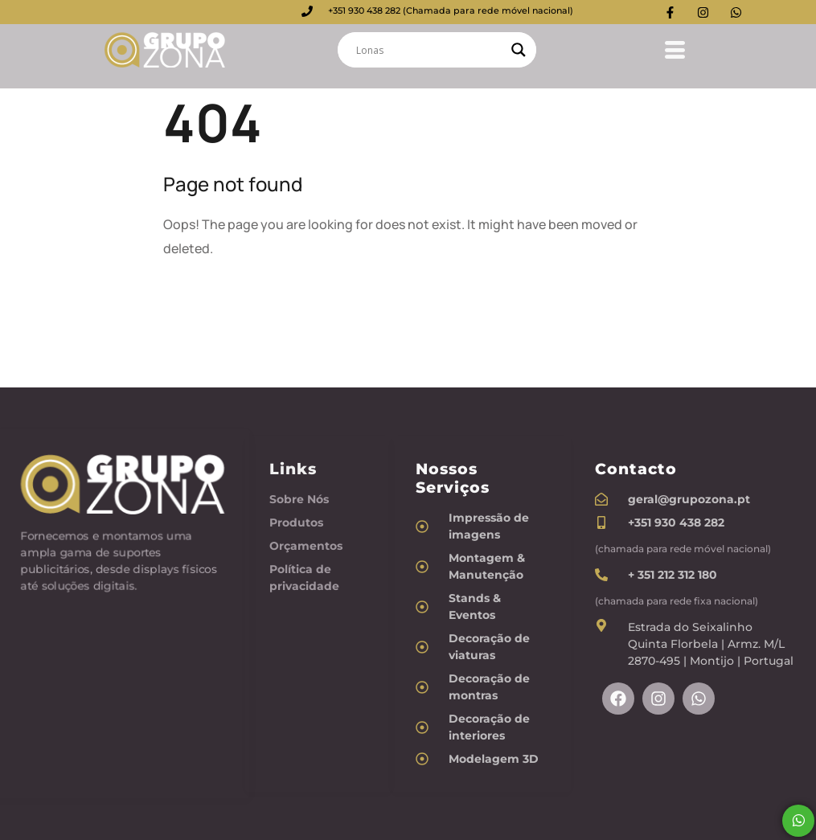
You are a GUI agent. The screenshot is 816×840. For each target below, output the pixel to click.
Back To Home (224, 300)
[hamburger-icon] (668, 47)
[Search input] (429, 50)
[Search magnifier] (518, 50)
